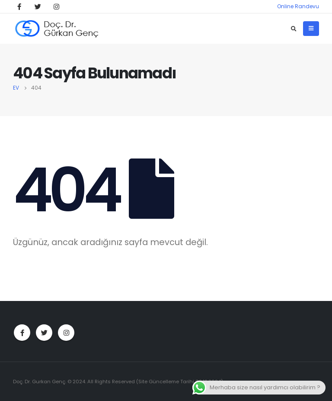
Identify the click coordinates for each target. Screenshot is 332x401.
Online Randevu (298, 6)
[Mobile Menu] (311, 28)
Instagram (66, 332)
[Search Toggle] (293, 29)
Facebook (22, 332)
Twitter (44, 332)
